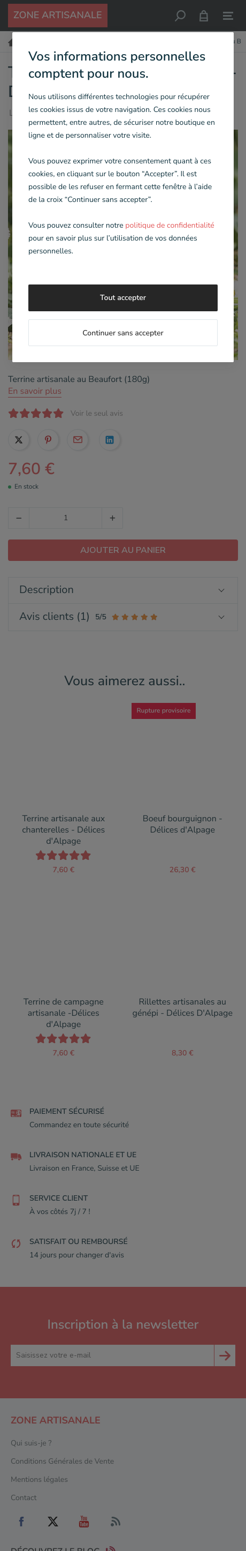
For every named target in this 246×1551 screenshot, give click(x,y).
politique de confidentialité (169, 225)
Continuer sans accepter (122, 333)
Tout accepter (123, 298)
